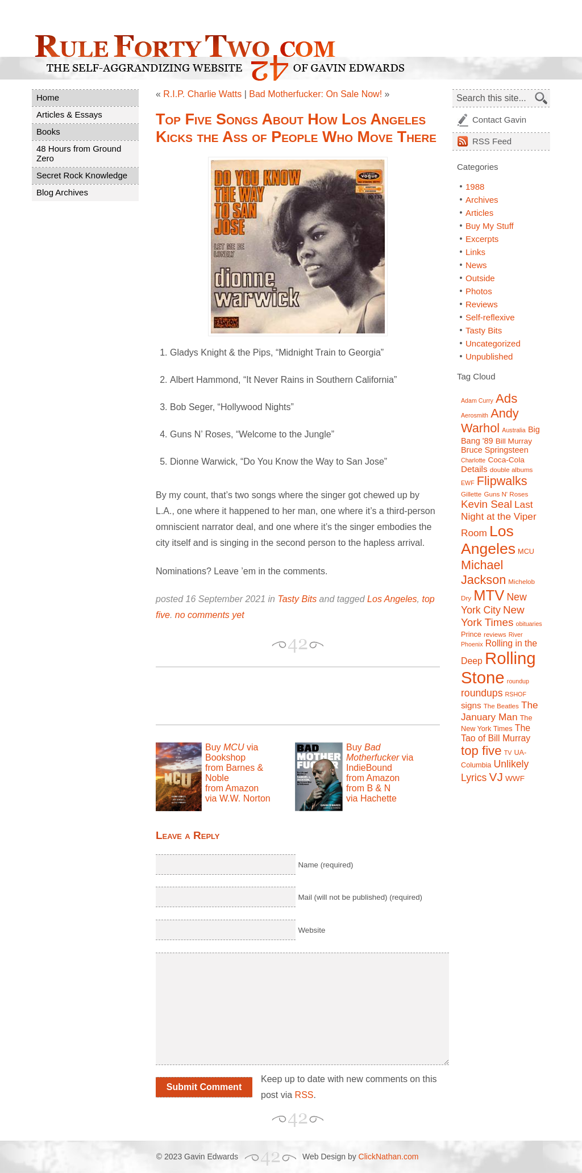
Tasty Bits (297, 599)
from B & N (368, 788)
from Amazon (232, 788)
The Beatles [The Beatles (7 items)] (501, 705)
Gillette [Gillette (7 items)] (471, 494)
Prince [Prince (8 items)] (471, 634)
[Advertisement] (289, 696)
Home (47, 97)
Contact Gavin (499, 119)
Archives (481, 199)
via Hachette (371, 798)
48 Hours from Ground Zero (78, 153)
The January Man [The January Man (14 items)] (499, 711)
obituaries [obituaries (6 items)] (529, 623)
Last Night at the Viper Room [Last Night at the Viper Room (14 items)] (499, 519)
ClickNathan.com (389, 1156)
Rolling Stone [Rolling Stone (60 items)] (498, 668)
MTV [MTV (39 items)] (488, 595)
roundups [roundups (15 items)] (481, 693)
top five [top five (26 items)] (481, 751)
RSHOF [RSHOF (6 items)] (515, 694)
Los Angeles (392, 599)
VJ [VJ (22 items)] (496, 776)
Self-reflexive (490, 317)
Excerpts (481, 239)
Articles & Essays (69, 114)
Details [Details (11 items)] (474, 469)
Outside (480, 278)
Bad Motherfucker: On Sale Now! (315, 94)
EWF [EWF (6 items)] (468, 482)
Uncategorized (493, 343)
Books (48, 131)
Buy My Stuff (489, 226)
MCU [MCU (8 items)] (526, 552)
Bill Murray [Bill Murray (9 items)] (514, 441)
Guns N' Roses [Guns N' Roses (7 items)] (506, 494)
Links (475, 252)
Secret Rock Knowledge (81, 175)
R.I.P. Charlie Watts (202, 94)
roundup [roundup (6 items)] (518, 681)
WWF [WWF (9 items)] (515, 778)
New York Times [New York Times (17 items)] (493, 616)
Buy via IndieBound (379, 757)
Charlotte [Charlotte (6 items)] (473, 460)
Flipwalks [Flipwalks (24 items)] (502, 481)
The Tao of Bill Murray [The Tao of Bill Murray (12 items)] (495, 733)
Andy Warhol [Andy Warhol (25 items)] (490, 420)
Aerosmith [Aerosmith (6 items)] (474, 415)
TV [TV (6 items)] (508, 752)
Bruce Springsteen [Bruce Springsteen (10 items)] (495, 449)
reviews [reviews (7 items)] (495, 634)
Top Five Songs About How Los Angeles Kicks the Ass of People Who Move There (296, 128)
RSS (304, 1095)
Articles (479, 213)
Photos (478, 291)
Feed (492, 141)
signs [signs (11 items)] (471, 705)
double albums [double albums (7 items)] (511, 469)
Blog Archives (62, 192)
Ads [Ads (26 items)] (506, 398)
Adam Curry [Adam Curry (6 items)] (477, 400)
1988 (474, 186)
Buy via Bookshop (231, 752)
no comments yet (209, 615)
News (476, 265)
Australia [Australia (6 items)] (513, 430)
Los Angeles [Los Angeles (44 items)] (488, 540)
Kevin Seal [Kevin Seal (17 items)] (486, 504)
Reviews (481, 304)
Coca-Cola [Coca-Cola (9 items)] (506, 460)
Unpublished (489, 356)
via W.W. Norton (238, 798)
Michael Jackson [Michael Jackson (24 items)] (483, 572)
